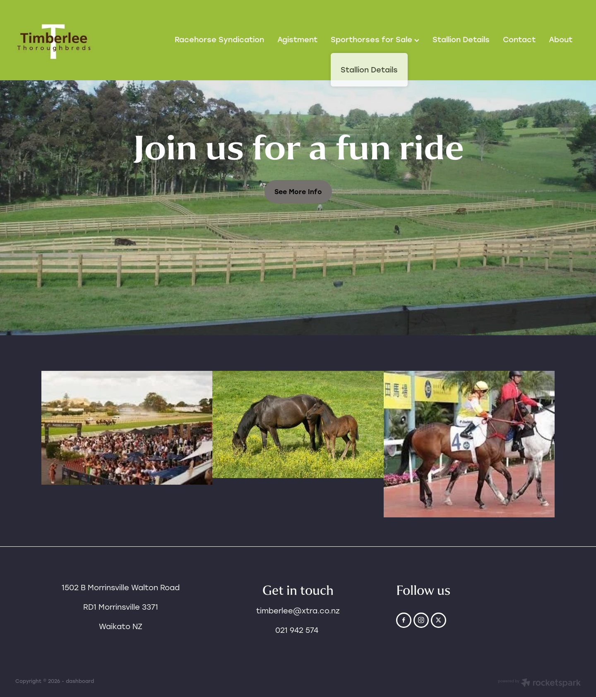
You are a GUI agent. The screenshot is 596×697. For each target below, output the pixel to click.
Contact (519, 39)
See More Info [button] (298, 191)
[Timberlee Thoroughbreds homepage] (71, 40)
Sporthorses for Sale (375, 39)
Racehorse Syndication (219, 39)
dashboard (80, 681)
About (560, 39)
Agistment (297, 39)
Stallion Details (461, 39)
